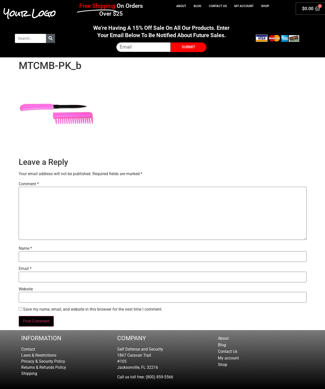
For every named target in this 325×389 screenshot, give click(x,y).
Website (26, 289)
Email (25, 269)
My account (244, 6)
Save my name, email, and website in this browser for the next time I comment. (92, 309)
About (181, 6)
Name (25, 248)
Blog (197, 6)
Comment (29, 184)
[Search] (50, 38)
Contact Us (218, 6)
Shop (265, 6)
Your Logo (30, 13)
